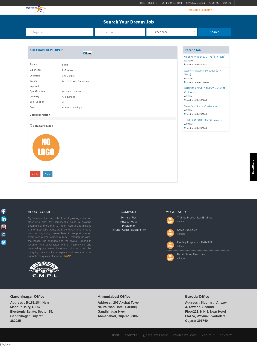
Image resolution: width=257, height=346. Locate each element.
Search (214, 32)
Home (141, 2)
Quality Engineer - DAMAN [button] (194, 242)
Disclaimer (128, 225)
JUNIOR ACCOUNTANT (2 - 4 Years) (203, 120)
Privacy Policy (128, 221)
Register (153, 2)
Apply (35, 174)
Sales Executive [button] (187, 230)
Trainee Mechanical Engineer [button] (195, 218)
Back (47, 174)
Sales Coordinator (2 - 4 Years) (200, 106)
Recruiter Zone (172, 2)
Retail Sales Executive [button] (191, 254)
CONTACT (228, 2)
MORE (67, 256)
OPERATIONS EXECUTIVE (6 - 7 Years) (204, 56)
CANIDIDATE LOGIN (195, 2)
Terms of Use (129, 217)
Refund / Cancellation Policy (128, 229)
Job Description (40, 114)
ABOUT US (214, 2)
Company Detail (41, 126)
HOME (116, 335)
